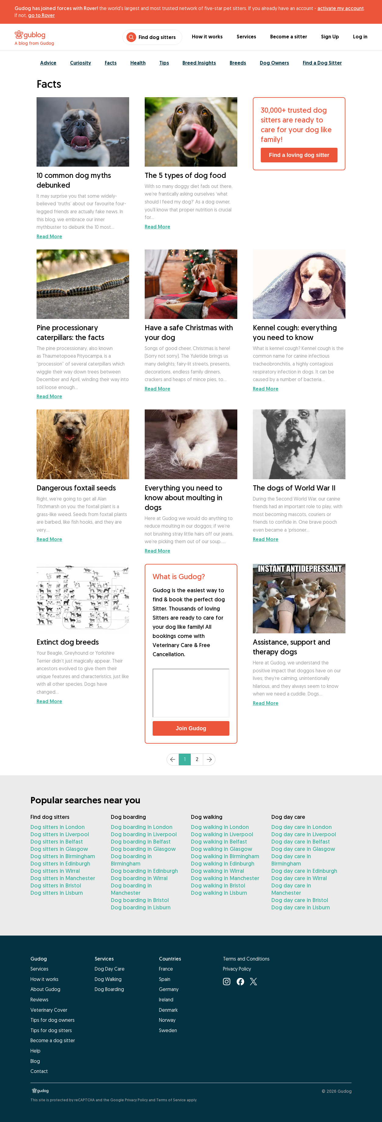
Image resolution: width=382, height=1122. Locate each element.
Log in (360, 37)
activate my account (340, 8)
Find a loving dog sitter (299, 155)
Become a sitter (288, 37)
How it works (207, 37)
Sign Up (330, 37)
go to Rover (41, 15)
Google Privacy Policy (129, 1100)
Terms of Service (171, 1100)
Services (246, 37)
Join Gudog (191, 728)
